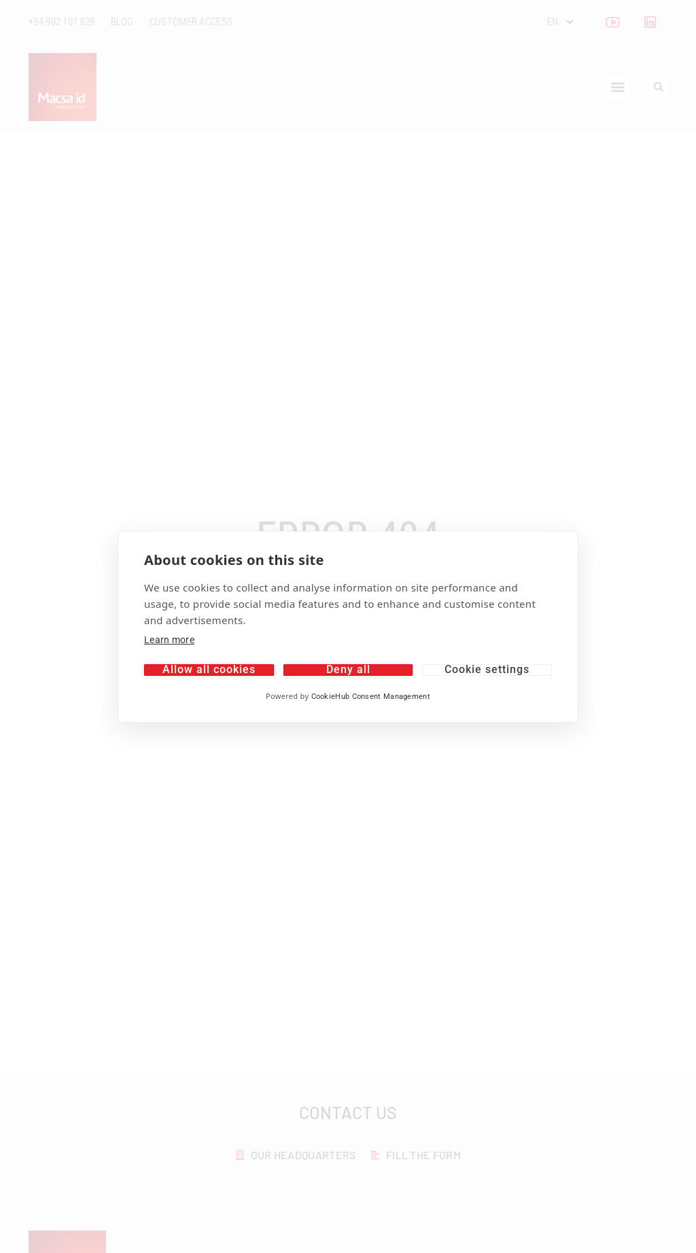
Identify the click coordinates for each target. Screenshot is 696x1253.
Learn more (169, 639)
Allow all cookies (209, 670)
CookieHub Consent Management (370, 696)
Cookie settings (487, 670)
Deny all (348, 670)
